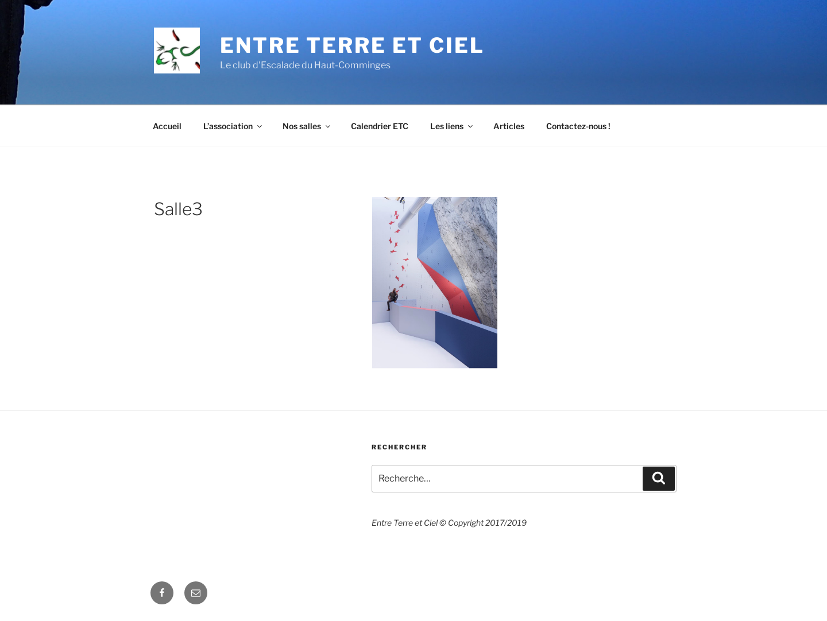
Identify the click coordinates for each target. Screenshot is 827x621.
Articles (508, 126)
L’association (233, 126)
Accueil (167, 126)
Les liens (452, 126)
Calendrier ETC (379, 126)
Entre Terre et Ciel (352, 45)
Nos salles (307, 126)
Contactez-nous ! (578, 126)
